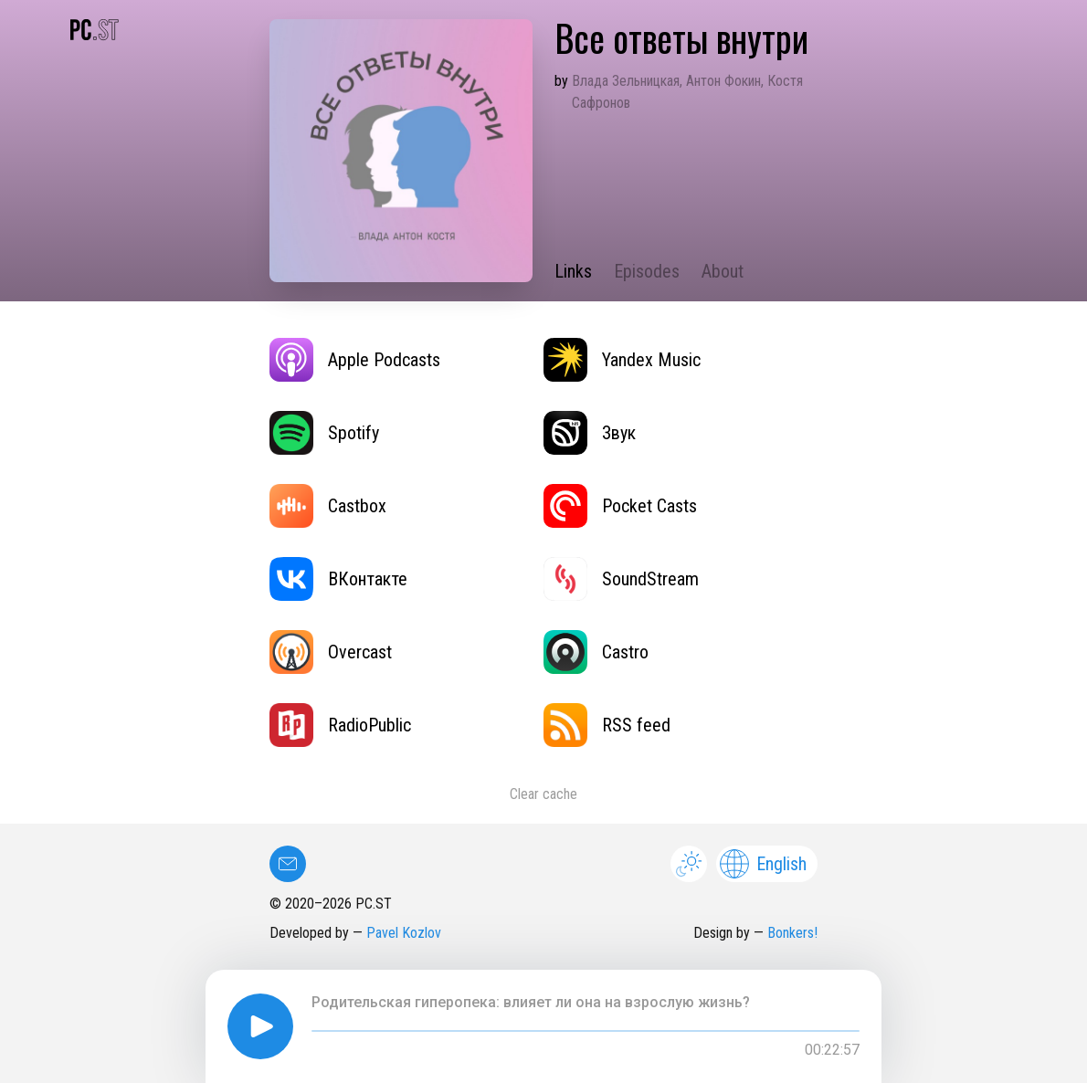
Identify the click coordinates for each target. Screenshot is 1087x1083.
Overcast (330, 652)
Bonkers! (792, 932)
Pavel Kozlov (403, 932)
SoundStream (621, 579)
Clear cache (543, 794)
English (763, 863)
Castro (596, 652)
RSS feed (607, 725)
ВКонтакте (338, 579)
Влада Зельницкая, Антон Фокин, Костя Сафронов (687, 91)
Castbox (327, 506)
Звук (590, 433)
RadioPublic (340, 725)
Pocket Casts (620, 506)
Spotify (324, 433)
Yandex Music (622, 360)
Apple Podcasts (354, 360)
